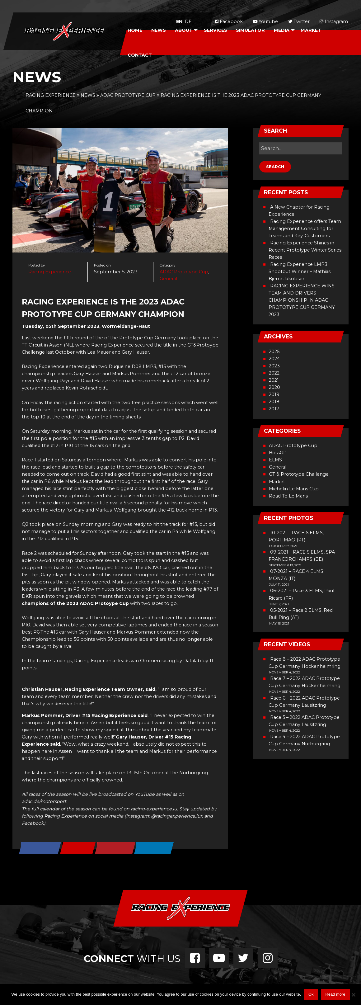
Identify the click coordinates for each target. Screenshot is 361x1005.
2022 (274, 373)
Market (311, 30)
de (188, 21)
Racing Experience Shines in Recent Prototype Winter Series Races (305, 250)
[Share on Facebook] (40, 848)
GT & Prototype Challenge (299, 474)
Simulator (250, 30)
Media (281, 30)
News (158, 30)
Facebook (229, 21)
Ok (311, 994)
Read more (335, 994)
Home (135, 30)
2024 (274, 358)
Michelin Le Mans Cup (294, 489)
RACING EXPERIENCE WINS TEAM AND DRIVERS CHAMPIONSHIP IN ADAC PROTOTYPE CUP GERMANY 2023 (302, 300)
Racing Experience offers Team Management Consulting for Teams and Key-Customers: (305, 228)
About (184, 30)
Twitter (299, 21)
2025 (274, 351)
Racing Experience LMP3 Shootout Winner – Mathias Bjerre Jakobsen (300, 271)
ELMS (275, 460)
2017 (274, 409)
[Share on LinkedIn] (154, 848)
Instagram (334, 21)
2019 (274, 394)
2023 (274, 366)
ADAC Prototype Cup (184, 272)
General (168, 278)
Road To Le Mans (288, 496)
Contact (140, 55)
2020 (274, 387)
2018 (274, 401)
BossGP (278, 452)
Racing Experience (49, 272)
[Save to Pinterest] (115, 848)
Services (215, 30)
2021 (274, 380)
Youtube (265, 21)
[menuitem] (135, 30)
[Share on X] (78, 848)
